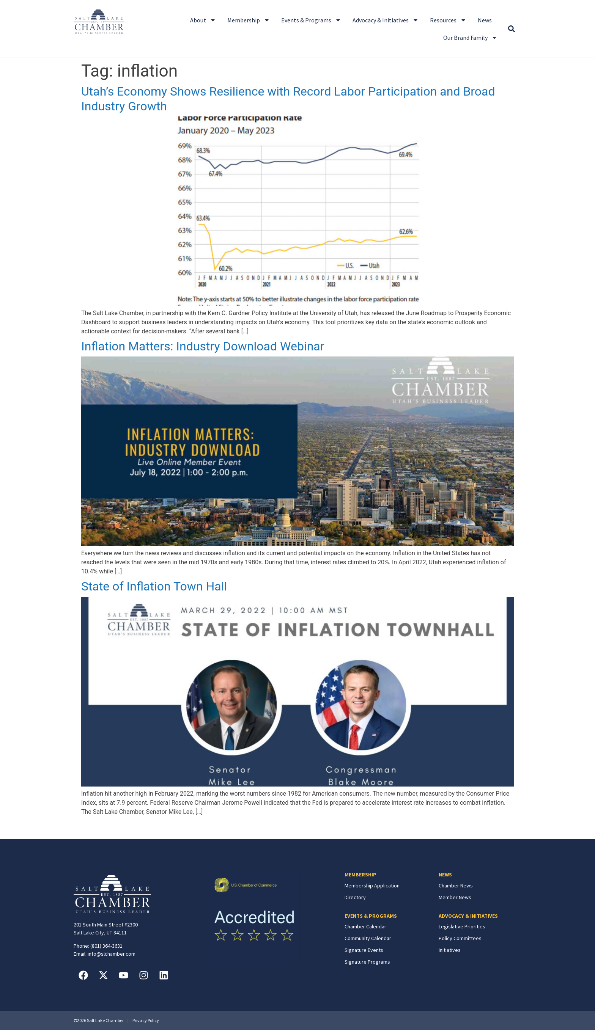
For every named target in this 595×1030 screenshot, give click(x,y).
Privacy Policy (145, 1020)
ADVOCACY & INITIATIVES (468, 915)
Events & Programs (311, 20)
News (485, 20)
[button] (511, 29)
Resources (448, 20)
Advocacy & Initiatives (386, 20)
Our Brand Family (470, 37)
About (203, 20)
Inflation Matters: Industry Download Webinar (202, 346)
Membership (248, 20)
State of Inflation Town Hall (154, 586)
